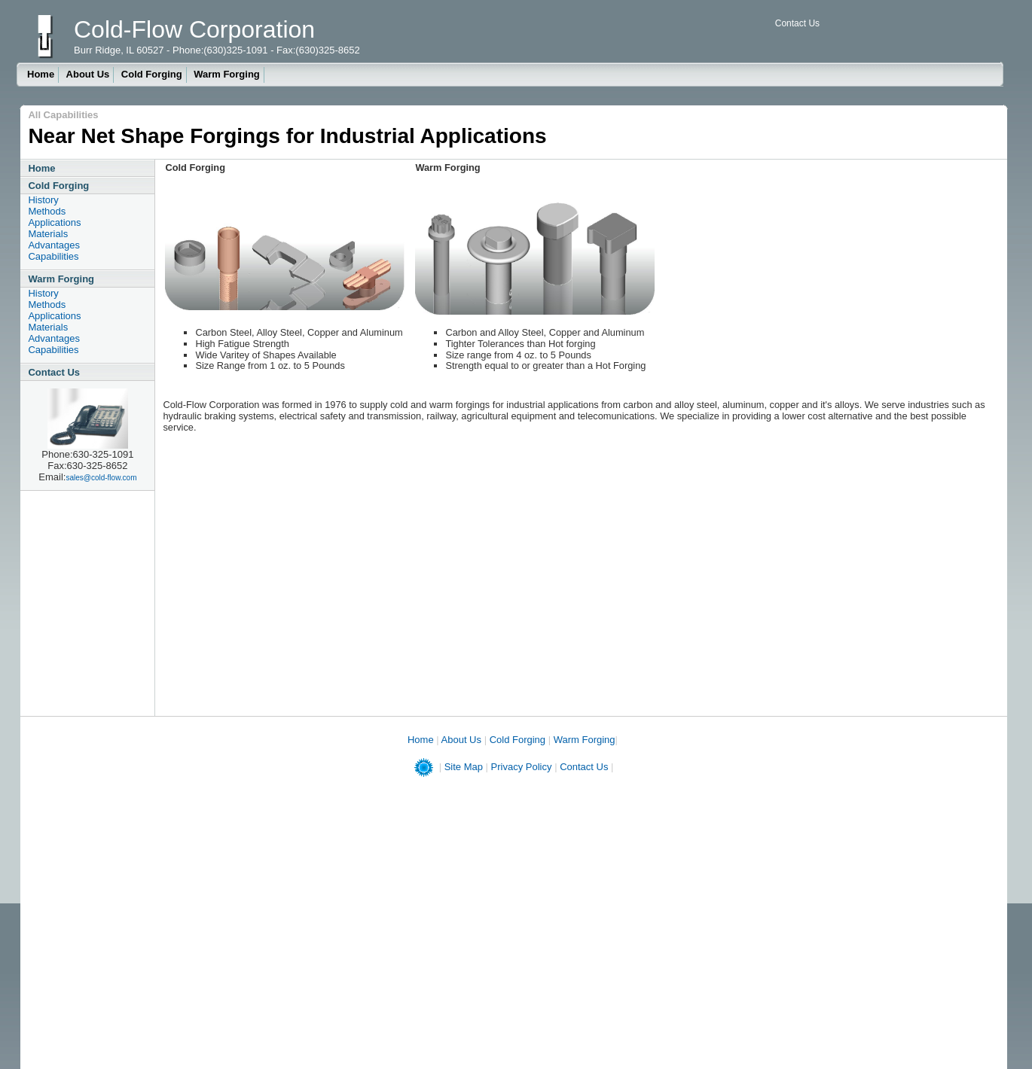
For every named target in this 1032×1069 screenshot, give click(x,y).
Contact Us (797, 23)
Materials (48, 233)
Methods (47, 211)
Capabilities (53, 256)
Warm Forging (227, 74)
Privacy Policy (521, 766)
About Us (88, 74)
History (43, 200)
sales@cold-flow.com (101, 478)
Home (40, 74)
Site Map (463, 766)
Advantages (54, 245)
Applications (54, 222)
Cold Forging (151, 74)
